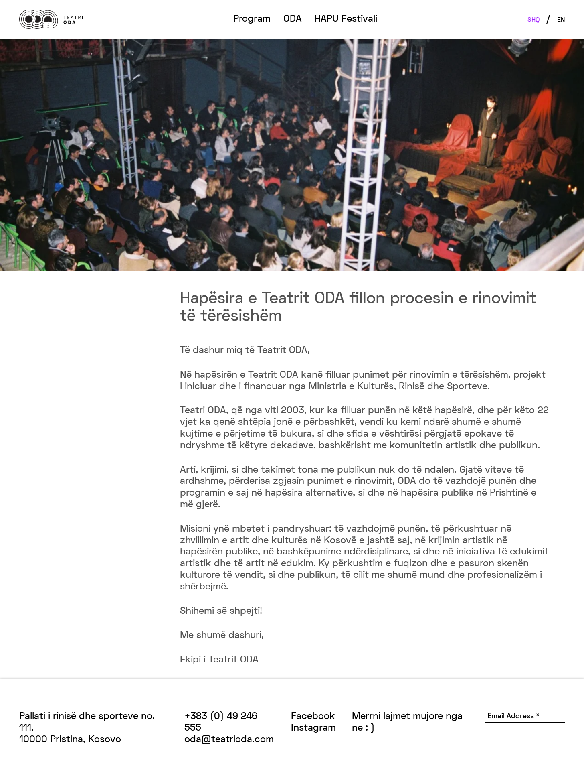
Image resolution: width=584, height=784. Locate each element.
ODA (292, 19)
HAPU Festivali (346, 19)
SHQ (533, 20)
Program (252, 19)
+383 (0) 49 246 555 (220, 722)
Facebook (313, 716)
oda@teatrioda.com (229, 739)
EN (561, 20)
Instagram (313, 728)
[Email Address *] (525, 717)
